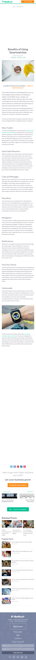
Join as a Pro (28, 1)
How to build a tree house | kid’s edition (22, 542)
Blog (18, 635)
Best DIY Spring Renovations (30, 500)
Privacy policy (18, 632)
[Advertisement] (18, 28)
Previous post (6, 491)
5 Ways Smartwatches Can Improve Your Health (6, 532)
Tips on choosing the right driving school (22, 570)
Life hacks (19, 57)
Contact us (17, 638)
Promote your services (18, 485)
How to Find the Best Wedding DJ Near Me (8, 500)
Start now (18, 626)
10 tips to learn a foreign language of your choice (22, 598)
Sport (24, 57)
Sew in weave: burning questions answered (23, 579)
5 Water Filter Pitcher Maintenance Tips (22, 551)
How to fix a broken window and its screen (23, 588)
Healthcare (13, 57)
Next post (31, 491)
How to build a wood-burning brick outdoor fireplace (23, 561)
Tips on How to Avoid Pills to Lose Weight (16, 531)
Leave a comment (18, 509)
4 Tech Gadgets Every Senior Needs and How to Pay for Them (28, 532)
